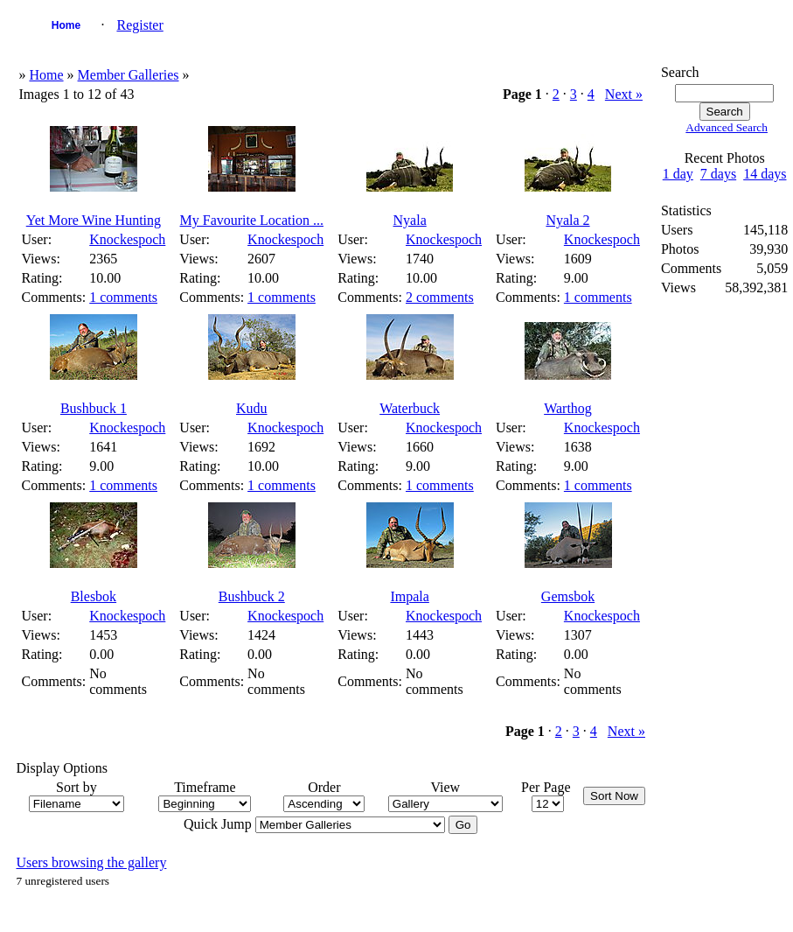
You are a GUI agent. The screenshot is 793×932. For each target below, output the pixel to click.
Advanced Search (726, 127)
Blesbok (93, 596)
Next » (624, 94)
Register (139, 25)
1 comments (123, 297)
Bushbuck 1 (93, 408)
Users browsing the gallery (91, 862)
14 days (764, 173)
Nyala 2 (567, 220)
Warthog (568, 408)
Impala (409, 596)
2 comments (440, 297)
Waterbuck (409, 408)
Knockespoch (127, 239)
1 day (678, 173)
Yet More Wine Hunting (93, 220)
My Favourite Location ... (251, 220)
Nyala (410, 220)
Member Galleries (128, 74)
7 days (718, 173)
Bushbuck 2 (252, 596)
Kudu (252, 408)
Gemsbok (568, 596)
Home (66, 25)
